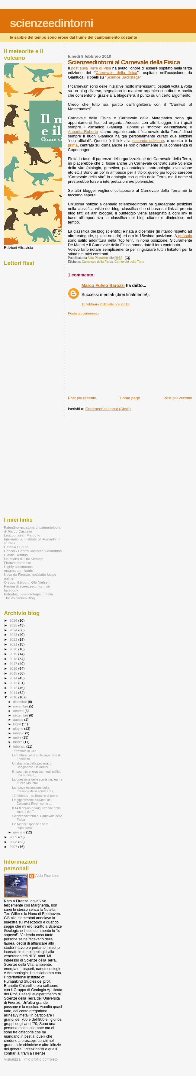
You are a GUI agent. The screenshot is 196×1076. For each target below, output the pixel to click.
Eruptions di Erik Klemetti (23, 559)
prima (73, 145)
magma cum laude (18, 570)
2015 (13, 673)
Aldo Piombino (47, 876)
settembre (21, 715)
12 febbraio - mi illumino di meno (35, 795)
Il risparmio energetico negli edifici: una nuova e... (36, 773)
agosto (18, 719)
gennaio (184, 236)
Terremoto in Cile (24, 751)
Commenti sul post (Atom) (108, 409)
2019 (13, 654)
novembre (21, 706)
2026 (13, 620)
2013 (13, 683)
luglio (17, 724)
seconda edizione (148, 140)
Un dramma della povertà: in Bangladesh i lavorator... (32, 765)
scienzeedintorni (51, 23)
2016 (13, 668)
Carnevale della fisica (116, 72)
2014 (13, 678)
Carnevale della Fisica (97, 261)
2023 (13, 634)
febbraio (19, 746)
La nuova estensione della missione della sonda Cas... (34, 789)
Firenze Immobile (17, 563)
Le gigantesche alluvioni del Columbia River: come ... (32, 801)
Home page (130, 398)
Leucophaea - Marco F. (22, 535)
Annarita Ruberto (83, 131)
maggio (19, 733)
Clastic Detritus (16, 555)
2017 (13, 663)
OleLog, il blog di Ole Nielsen (27, 582)
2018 (13, 659)
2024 (13, 630)
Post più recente (82, 398)
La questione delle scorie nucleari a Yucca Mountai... (37, 781)
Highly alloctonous (18, 567)
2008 (13, 842)
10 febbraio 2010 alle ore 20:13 (105, 304)
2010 (13, 697)
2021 (13, 644)
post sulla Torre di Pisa (91, 68)
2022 (13, 639)
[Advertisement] (113, 353)
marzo (18, 742)
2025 (13, 625)
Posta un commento (83, 313)
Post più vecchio (177, 398)
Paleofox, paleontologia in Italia (28, 594)
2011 (13, 692)
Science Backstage (123, 77)
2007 (13, 847)
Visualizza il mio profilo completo (31, 1059)
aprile (17, 737)
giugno (18, 728)
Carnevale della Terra (129, 261)
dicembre (20, 702)
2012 (13, 688)
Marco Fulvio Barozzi (103, 285)
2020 (13, 649)
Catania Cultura (16, 547)
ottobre (19, 711)
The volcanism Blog (19, 598)
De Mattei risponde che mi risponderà (30, 826)
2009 (13, 837)
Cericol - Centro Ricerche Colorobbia (33, 551)
